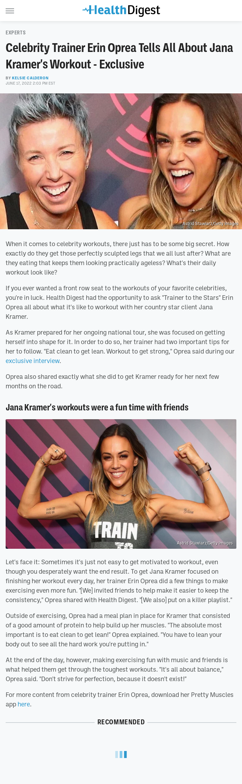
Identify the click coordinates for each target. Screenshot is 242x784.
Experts (16, 32)
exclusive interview (32, 360)
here (24, 704)
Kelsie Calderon (30, 77)
